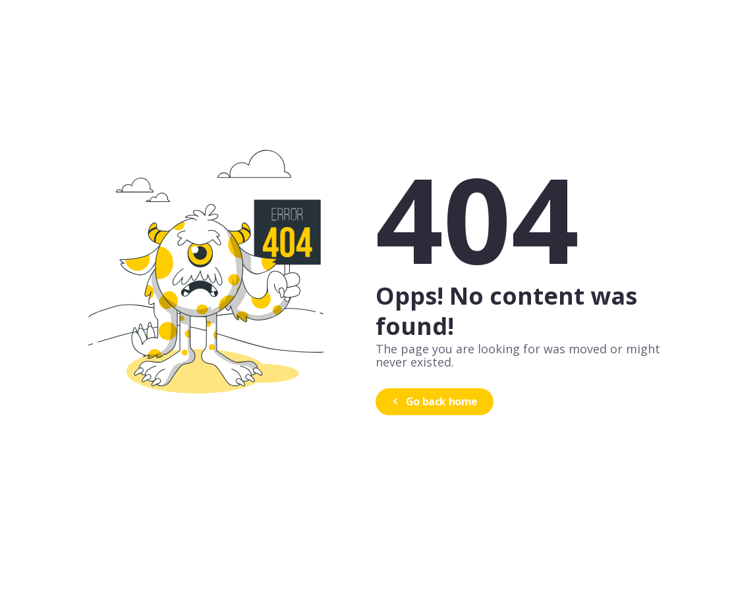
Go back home (433, 401)
